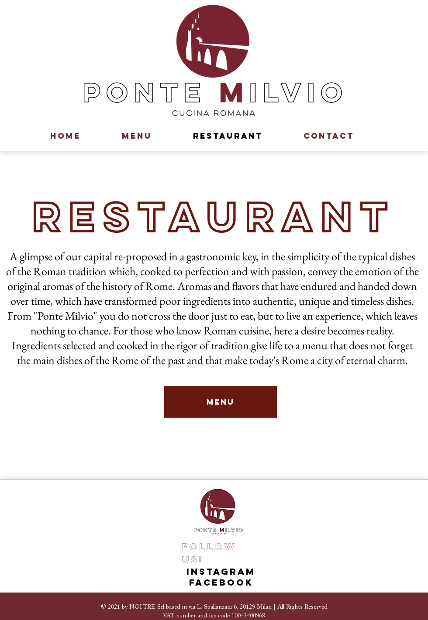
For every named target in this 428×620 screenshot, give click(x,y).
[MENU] (220, 402)
